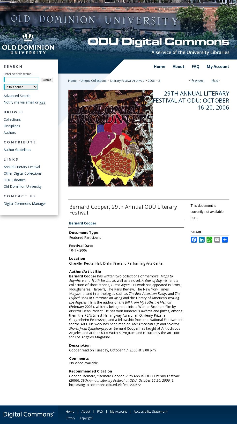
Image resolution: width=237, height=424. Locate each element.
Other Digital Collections (23, 173)
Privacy (70, 418)
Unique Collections (93, 81)
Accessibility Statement (150, 411)
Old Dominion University (23, 186)
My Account (118, 411)
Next (215, 80)
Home (72, 81)
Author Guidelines (17, 149)
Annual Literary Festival (22, 166)
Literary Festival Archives (127, 81)
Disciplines (12, 126)
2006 (151, 81)
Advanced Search (17, 95)
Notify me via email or (24, 102)
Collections (12, 119)
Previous (197, 80)
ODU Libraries (15, 180)
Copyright (86, 418)
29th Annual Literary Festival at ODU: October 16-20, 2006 (191, 100)
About (85, 411)
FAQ (100, 411)
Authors (10, 132)
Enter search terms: (18, 74)
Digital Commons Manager (25, 203)
